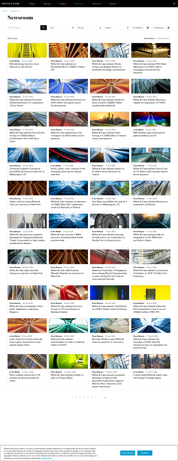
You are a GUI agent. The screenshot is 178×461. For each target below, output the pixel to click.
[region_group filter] (116, 27)
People (32, 3)
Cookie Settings (128, 455)
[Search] (23, 27)
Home (4, 11)
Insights (62, 3)
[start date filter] (140, 27)
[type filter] (61, 27)
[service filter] (89, 27)
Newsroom (79, 3)
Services (47, 3)
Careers (112, 3)
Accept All (145, 455)
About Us (97, 3)
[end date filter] (161, 27)
